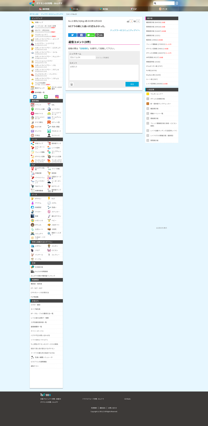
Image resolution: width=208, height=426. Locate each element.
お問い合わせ (112, 408)
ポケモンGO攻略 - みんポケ (49, 3)
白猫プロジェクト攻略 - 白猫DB (50, 399)
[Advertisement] (104, 111)
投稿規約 (84, 48)
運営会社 (102, 408)
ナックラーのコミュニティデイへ (125, 30)
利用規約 (94, 408)
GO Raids (127, 399)
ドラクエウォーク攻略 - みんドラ (93, 399)
